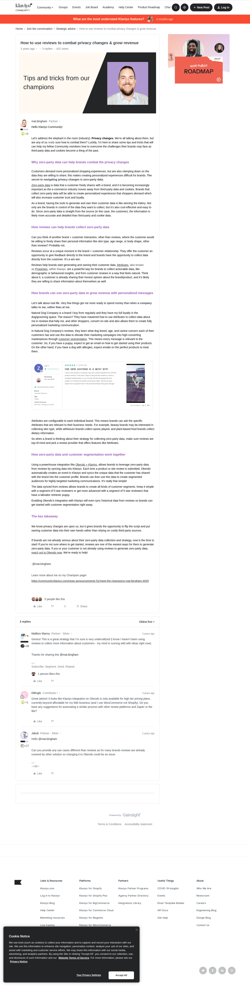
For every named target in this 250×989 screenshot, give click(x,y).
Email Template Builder (170, 903)
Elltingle (36, 693)
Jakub (35, 733)
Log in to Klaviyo (50, 895)
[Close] (137, 930)
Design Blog (203, 917)
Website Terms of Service (74, 957)
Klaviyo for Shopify (90, 888)
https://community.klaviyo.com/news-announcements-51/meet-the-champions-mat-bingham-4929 (90, 580)
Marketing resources (52, 917)
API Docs (162, 910)
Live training (47, 925)
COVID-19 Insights (168, 888)
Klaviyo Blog (47, 903)
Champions (172, 7)
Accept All (121, 975)
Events (76, 7)
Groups (63, 7)
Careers (201, 903)
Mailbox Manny (40, 633)
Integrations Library (129, 903)
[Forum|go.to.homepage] (24, 7)
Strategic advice (66, 28)
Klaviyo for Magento (91, 917)
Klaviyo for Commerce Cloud (96, 910)
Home (19, 28)
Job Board (91, 7)
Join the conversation (39, 28)
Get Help (162, 917)
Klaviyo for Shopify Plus (93, 895)
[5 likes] (48, 599)
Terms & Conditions (109, 824)
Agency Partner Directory (133, 895)
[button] (201, 7)
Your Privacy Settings (89, 975)
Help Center (126, 7)
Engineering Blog (206, 910)
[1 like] (45, 674)
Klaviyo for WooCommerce (95, 925)
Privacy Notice (19, 961)
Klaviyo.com (47, 888)
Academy (108, 7)
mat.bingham (39, 121)
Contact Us (202, 925)
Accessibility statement (138, 824)
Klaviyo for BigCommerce (94, 903)
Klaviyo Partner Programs (133, 888)
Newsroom (202, 895)
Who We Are (203, 888)
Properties (41, 269)
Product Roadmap (149, 7)
